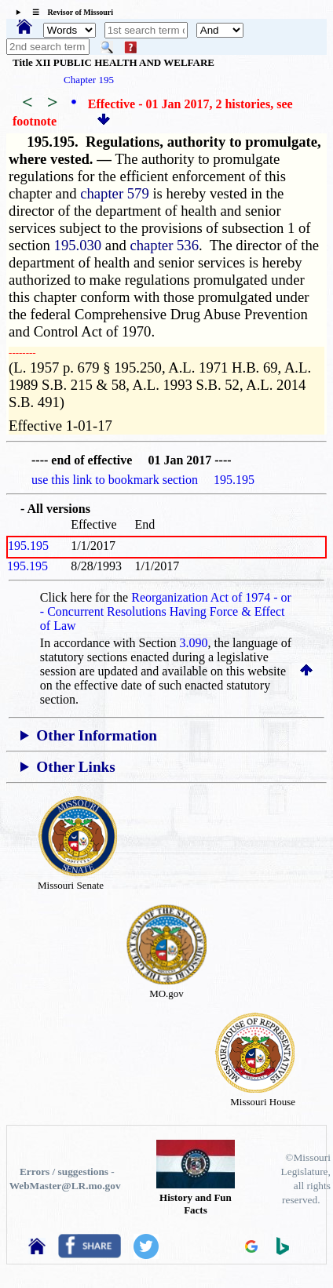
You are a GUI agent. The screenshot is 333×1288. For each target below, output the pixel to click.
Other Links (75, 767)
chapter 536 (164, 245)
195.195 (28, 545)
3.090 (194, 642)
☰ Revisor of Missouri (68, 12)
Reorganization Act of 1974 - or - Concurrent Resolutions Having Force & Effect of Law (165, 611)
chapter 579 (114, 193)
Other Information (96, 735)
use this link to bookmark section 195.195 (142, 479)
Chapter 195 (89, 80)
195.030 (78, 245)
